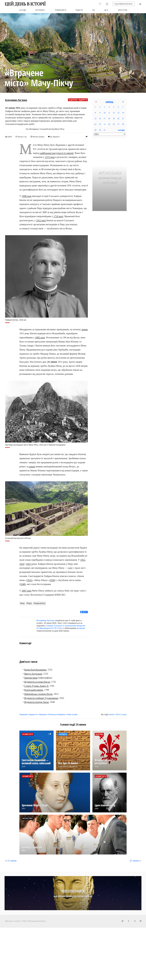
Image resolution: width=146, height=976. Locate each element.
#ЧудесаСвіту (39, 603)
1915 (28, 563)
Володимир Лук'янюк (16, 100)
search (100, 4)
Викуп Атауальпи (33, 673)
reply (86, 136)
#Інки (22, 603)
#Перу (29, 603)
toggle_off (140, 4)
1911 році (41, 220)
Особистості (27, 734)
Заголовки (40, 10)
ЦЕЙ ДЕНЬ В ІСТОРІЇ (25, 4)
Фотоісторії (27, 818)
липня (84, 329)
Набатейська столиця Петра (38, 693)
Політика (99, 734)
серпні (32, 466)
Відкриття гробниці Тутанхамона (41, 698)
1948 (22, 584)
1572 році (50, 157)
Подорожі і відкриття (78, 100)
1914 (21, 563)
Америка (42, 714)
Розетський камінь (33, 690)
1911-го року (121, 714)
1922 (29, 580)
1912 (82, 559)
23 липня (11, 860)
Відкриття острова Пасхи (37, 681)
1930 (52, 580)
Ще (106, 10)
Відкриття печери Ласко (36, 702)
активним (81, 628)
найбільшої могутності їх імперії (57, 153)
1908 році (26, 196)
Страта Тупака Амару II (36, 685)
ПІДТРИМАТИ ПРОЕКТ (123, 4)
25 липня (134, 860)
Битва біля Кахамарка (35, 669)
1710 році (58, 216)
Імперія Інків (31, 677)
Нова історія (72, 714)
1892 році (40, 337)
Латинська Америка (56, 714)
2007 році (26, 590)
